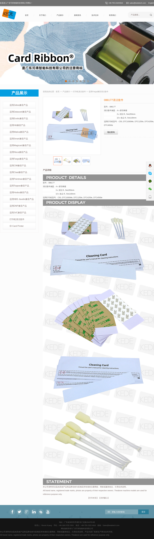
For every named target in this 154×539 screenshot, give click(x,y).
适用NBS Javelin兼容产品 (22, 199)
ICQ (150, 181)
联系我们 (112, 15)
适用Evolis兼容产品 (19, 118)
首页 (26, 15)
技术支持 (95, 15)
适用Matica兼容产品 (19, 132)
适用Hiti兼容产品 (17, 125)
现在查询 (111, 132)
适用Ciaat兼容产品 (18, 172)
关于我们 (42, 15)
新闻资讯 (77, 15)
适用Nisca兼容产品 (19, 152)
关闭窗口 (104, 498)
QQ (150, 166)
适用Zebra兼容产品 (19, 105)
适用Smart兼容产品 (19, 139)
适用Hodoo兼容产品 (19, 192)
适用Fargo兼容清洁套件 (98, 92)
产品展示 (60, 15)
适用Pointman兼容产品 (20, 179)
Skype (150, 173)
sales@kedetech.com (138, 3)
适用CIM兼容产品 (18, 165)
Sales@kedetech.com (111, 525)
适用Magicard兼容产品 (20, 145)
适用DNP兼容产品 (18, 206)
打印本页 (93, 498)
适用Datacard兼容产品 (20, 112)
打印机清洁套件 (17, 219)
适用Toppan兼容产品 (19, 186)
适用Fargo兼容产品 (19, 159)
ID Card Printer (17, 226)
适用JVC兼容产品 (18, 212)
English (151, 3)
